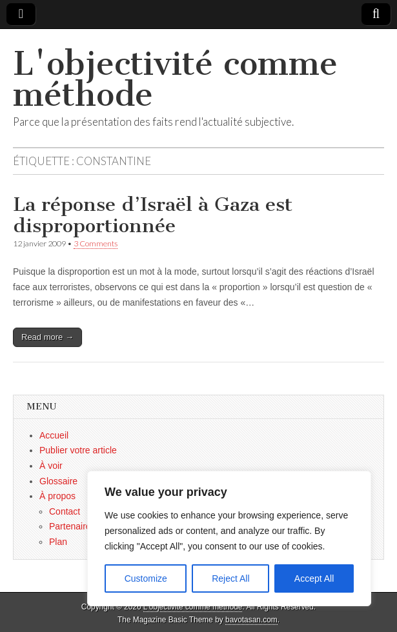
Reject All (230, 578)
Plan (58, 542)
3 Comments (95, 243)
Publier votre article (78, 450)
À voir (51, 465)
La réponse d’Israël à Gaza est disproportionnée (152, 215)
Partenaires (72, 526)
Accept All (314, 578)
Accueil (53, 435)
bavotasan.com (251, 619)
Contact (64, 511)
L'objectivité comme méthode (175, 79)
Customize (146, 578)
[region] (229, 538)
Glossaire (58, 481)
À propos (57, 496)
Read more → (47, 337)
